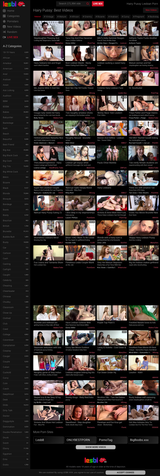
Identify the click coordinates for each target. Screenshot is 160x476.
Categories (13, 16)
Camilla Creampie (114, 268)
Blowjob (7, 199)
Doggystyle (8, 421)
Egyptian (7, 454)
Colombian (8, 340)
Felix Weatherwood (146, 193)
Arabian (7, 79)
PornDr (155, 143)
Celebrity (7, 280)
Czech (6, 388)
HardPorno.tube (56, 168)
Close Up (7, 313)
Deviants (91, 427)
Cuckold (7, 372)
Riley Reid (69, 193)
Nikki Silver (70, 143)
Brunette (7, 231)
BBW (5, 101)
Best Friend (8, 144)
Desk (5, 399)
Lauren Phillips (72, 218)
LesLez (123, 43)
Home (10, 10)
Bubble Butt (9, 237)
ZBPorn (60, 68)
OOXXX (123, 377)
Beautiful (7, 139)
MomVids (154, 68)
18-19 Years (9, 52)
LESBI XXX (16, 4)
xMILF (60, 93)
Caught (6, 275)
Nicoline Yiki (102, 402)
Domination (8, 426)
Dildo (5, 405)
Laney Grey (38, 352)
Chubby (6, 302)
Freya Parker (134, 118)
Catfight (7, 269)
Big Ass (6, 150)
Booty (6, 215)
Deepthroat (8, 394)
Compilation (9, 345)
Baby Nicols (39, 118)
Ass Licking (8, 90)
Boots (6, 209)
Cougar (6, 356)
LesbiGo (91, 328)
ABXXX (124, 118)
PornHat (91, 143)
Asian (6, 85)
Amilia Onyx (102, 43)
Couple (6, 361)
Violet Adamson (40, 143)
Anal (5, 74)
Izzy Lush (47, 402)
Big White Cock (10, 171)
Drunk (6, 437)
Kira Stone (101, 268)
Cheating (7, 285)
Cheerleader (9, 291)
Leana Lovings (40, 168)
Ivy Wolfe (38, 402)
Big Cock (7, 161)
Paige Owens (146, 118)
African (6, 58)
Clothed (7, 318)
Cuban (6, 367)
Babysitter (8, 117)
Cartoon (7, 253)
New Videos (14, 26)
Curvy (6, 378)
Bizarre (6, 182)
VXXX (60, 193)
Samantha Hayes (146, 352)
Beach (6, 133)
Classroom (8, 307)
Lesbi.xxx (122, 93)
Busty (6, 242)
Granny (88, 16)
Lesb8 (155, 43)
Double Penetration (12, 432)
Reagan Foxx (113, 43)
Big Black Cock (10, 155)
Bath (5, 128)
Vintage (49, 16)
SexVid (124, 243)
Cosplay (7, 350)
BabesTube (58, 118)
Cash (5, 258)
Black (5, 188)
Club (5, 323)
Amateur (7, 63)
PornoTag (105, 440)
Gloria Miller (70, 43)
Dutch (6, 443)
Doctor (6, 416)
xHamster (122, 268)
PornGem (91, 218)
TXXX (155, 268)
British (6, 226)
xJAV (92, 243)
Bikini (5, 177)
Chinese (7, 296)
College (6, 334)
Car (4, 247)
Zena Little (101, 243)
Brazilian (7, 220)
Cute (5, 383)
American (7, 68)
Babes (6, 112)
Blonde (6, 193)
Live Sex (12, 37)
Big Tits (7, 166)
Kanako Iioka (71, 243)
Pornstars (12, 21)
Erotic (6, 464)
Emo (5, 459)
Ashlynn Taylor (135, 43)
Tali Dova (133, 193)
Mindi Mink (133, 352)
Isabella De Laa (48, 193)
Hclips (92, 352)
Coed (5, 329)
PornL (92, 377)
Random (12, 31)
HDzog (92, 93)
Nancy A (37, 193)
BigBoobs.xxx (139, 440)
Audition (7, 95)
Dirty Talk (7, 410)
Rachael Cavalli (135, 143)
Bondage (7, 204)
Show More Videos (96, 447)
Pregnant (139, 16)
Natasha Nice (54, 143)
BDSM (6, 106)
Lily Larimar (148, 143)
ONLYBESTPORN (78, 440)
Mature (62, 16)
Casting (7, 264)
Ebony (6, 448)
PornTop (91, 43)
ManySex (59, 43)
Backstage (8, 123)
